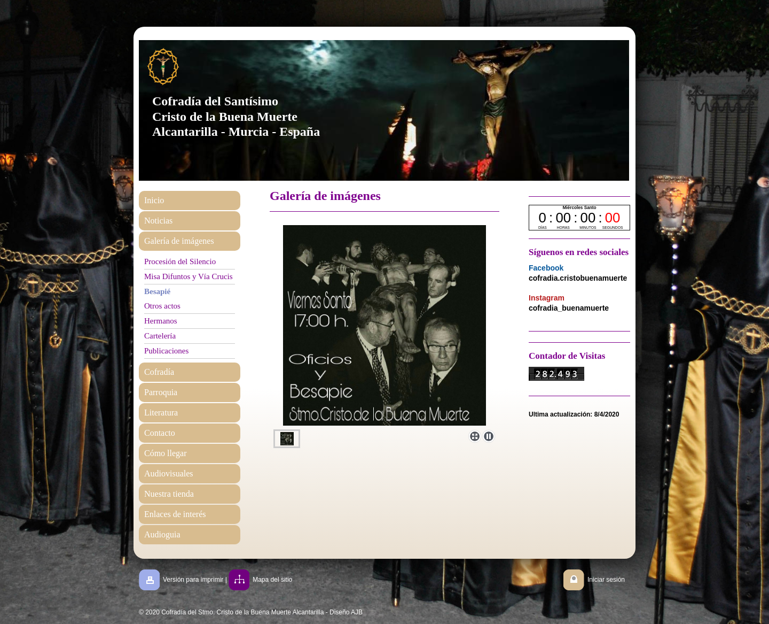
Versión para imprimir (193, 579)
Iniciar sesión (606, 579)
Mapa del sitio (272, 579)
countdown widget (579, 217)
